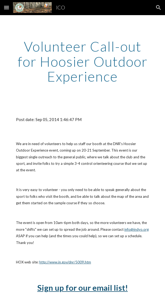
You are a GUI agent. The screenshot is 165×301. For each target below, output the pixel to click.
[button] (6, 7)
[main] (82, 61)
